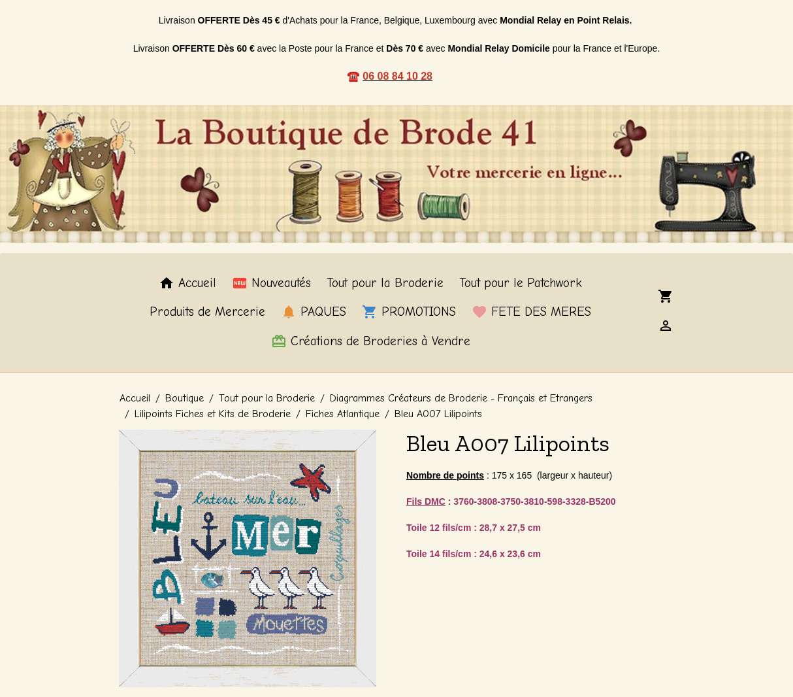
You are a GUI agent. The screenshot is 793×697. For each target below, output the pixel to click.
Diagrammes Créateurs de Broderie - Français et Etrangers (461, 398)
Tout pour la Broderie (385, 283)
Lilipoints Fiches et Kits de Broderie (213, 414)
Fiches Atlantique (343, 414)
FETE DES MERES (531, 312)
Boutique (184, 398)
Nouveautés (271, 283)
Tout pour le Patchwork (520, 283)
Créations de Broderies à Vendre (370, 341)
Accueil (187, 283)
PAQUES (313, 312)
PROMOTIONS (409, 312)
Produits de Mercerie (207, 312)
